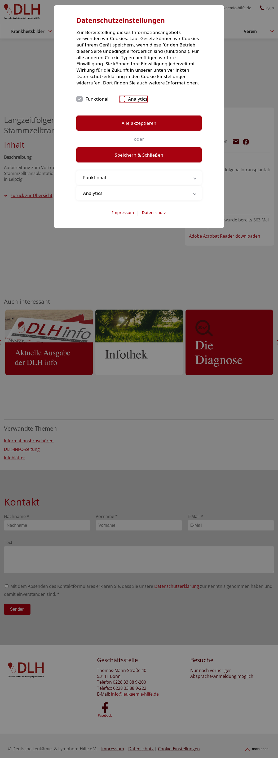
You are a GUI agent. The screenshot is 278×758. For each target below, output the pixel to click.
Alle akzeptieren (139, 129)
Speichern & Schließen (139, 161)
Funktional (104, 105)
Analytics (144, 105)
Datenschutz (154, 218)
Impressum (123, 218)
